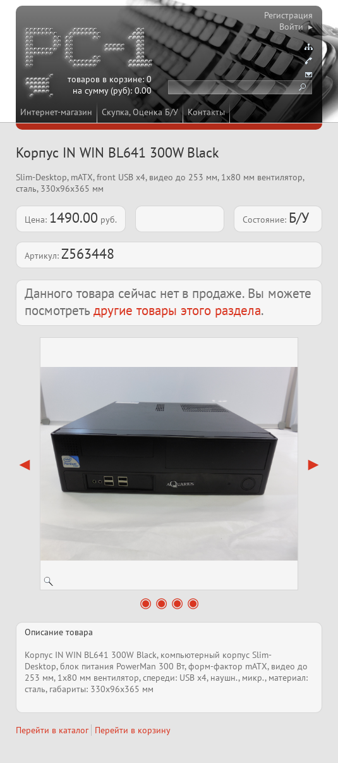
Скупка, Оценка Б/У (140, 112)
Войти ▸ (296, 26)
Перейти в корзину (133, 730)
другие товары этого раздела (177, 310)
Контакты (206, 112)
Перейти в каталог (52, 730)
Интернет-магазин (56, 112)
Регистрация (288, 15)
